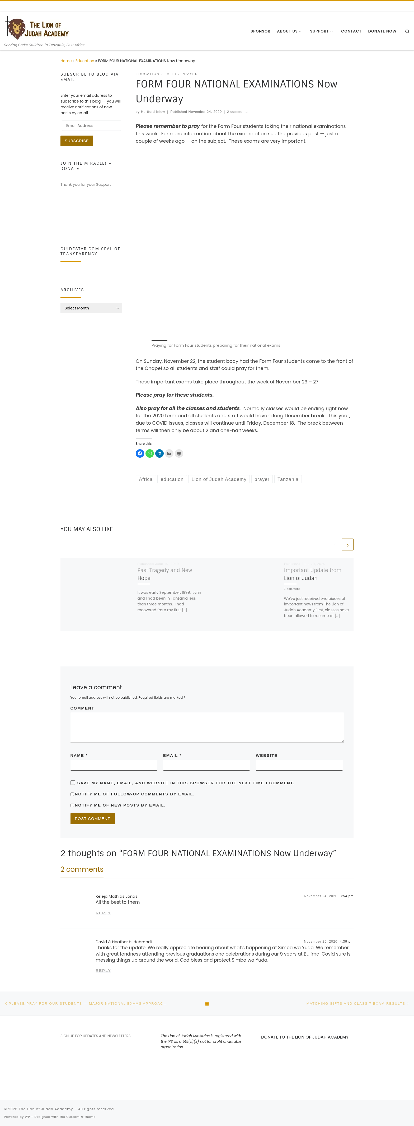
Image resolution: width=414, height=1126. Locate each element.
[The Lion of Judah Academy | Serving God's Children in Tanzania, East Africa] (37, 27)
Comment (82, 708)
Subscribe (77, 141)
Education (85, 60)
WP (27, 1117)
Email (172, 755)
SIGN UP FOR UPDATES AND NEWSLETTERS (95, 1036)
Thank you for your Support (85, 184)
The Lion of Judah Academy (46, 1108)
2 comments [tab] (81, 869)
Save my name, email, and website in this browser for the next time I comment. (186, 783)
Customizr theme (81, 1117)
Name (79, 755)
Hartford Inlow (153, 112)
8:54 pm (347, 896)
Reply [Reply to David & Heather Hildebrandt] (103, 970)
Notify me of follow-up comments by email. (135, 794)
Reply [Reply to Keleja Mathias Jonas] (103, 913)
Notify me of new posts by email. (120, 805)
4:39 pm (347, 941)
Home (66, 60)
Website (266, 755)
